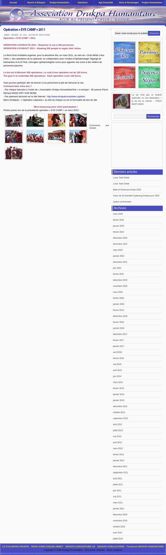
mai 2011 (117, 496)
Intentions (82, 2)
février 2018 (118, 322)
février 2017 (118, 340)
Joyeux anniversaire (122, 202)
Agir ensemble (106, 2)
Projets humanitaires (152, 2)
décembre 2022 (120, 244)
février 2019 (118, 310)
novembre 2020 (120, 286)
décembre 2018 (120, 316)
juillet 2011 (118, 484)
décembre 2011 (120, 466)
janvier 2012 (118, 460)
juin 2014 (117, 376)
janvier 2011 (118, 508)
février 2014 (118, 388)
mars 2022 (118, 250)
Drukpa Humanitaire (59, 2)
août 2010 (117, 532)
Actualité (33, 35)
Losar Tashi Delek (121, 177)
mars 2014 (118, 382)
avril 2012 (117, 442)
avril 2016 (117, 352)
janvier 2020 (118, 304)
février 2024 (118, 232)
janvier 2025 (118, 226)
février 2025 (118, 220)
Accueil (13, 2)
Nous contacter (114, 550)
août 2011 (117, 478)
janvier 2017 (118, 346)
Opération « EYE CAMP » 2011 (24, 30)
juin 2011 (117, 490)
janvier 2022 (118, 256)
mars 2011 (118, 502)
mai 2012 (117, 436)
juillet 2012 (118, 430)
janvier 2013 (118, 400)
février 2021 (118, 274)
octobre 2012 (119, 412)
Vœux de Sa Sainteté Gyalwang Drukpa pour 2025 (136, 196)
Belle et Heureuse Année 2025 (127, 189)
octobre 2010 (119, 526)
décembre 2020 (120, 280)
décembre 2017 (120, 334)
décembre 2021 (120, 262)
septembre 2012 (120, 418)
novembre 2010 (120, 520)
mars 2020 (118, 292)
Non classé (44, 35)
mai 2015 (117, 364)
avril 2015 (117, 370)
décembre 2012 (120, 406)
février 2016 (118, 358)
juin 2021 (117, 268)
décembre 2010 (120, 514)
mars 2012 (118, 448)
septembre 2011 (120, 472)
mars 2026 (118, 214)
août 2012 (117, 424)
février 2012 (118, 454)
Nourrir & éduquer (36, 2)
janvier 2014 (118, 394)
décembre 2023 (120, 238)
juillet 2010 (118, 538)
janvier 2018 (118, 328)
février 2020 (118, 298)
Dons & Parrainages (129, 2)
